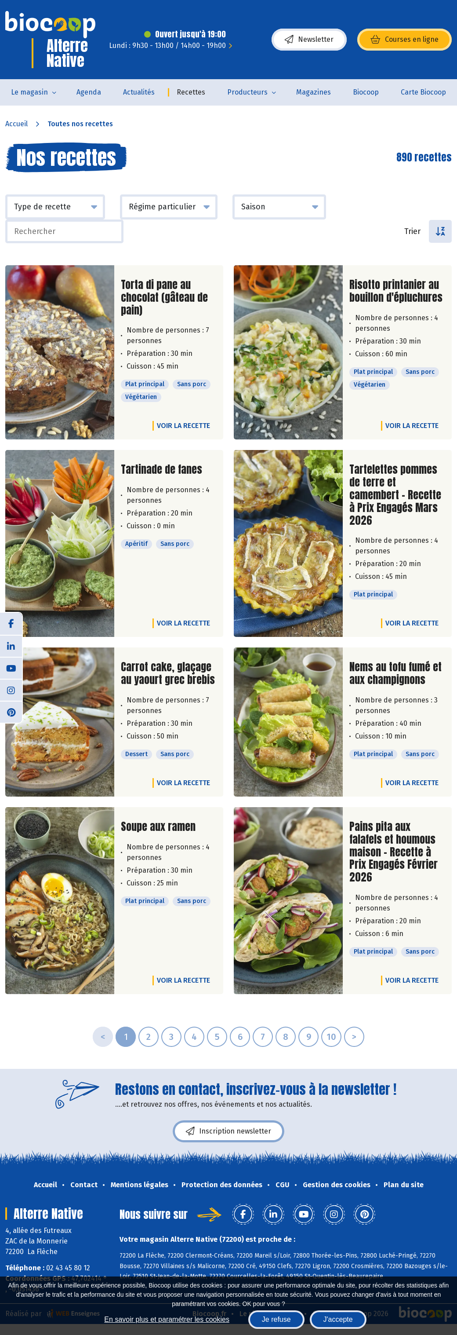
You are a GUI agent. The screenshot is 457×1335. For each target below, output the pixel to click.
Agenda (88, 92)
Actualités (139, 92)
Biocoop (366, 92)
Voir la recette (183, 425)
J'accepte (338, 1319)
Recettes (191, 92)
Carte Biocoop (423, 92)
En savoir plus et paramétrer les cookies (166, 1319)
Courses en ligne (404, 39)
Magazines (313, 92)
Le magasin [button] (29, 92)
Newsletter (309, 39)
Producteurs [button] (247, 92)
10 (331, 1036)
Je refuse (276, 1319)
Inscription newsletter (228, 1131)
